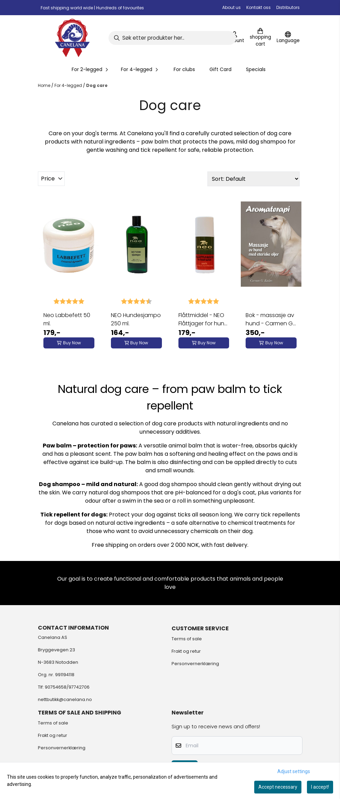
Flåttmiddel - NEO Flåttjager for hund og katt (203, 319)
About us (231, 7)
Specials (256, 69)
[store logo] (72, 38)
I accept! (320, 787)
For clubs (184, 69)
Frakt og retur (186, 651)
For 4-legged (68, 85)
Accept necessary (277, 787)
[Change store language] (288, 38)
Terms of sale (187, 639)
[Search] (172, 38)
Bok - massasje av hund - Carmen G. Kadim (270, 319)
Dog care (96, 85)
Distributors (288, 7)
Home (44, 85)
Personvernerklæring (195, 664)
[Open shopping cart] (260, 38)
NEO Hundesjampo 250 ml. (136, 319)
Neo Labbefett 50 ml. (66, 319)
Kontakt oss (258, 7)
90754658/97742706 (67, 687)
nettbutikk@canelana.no (65, 699)
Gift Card (220, 69)
